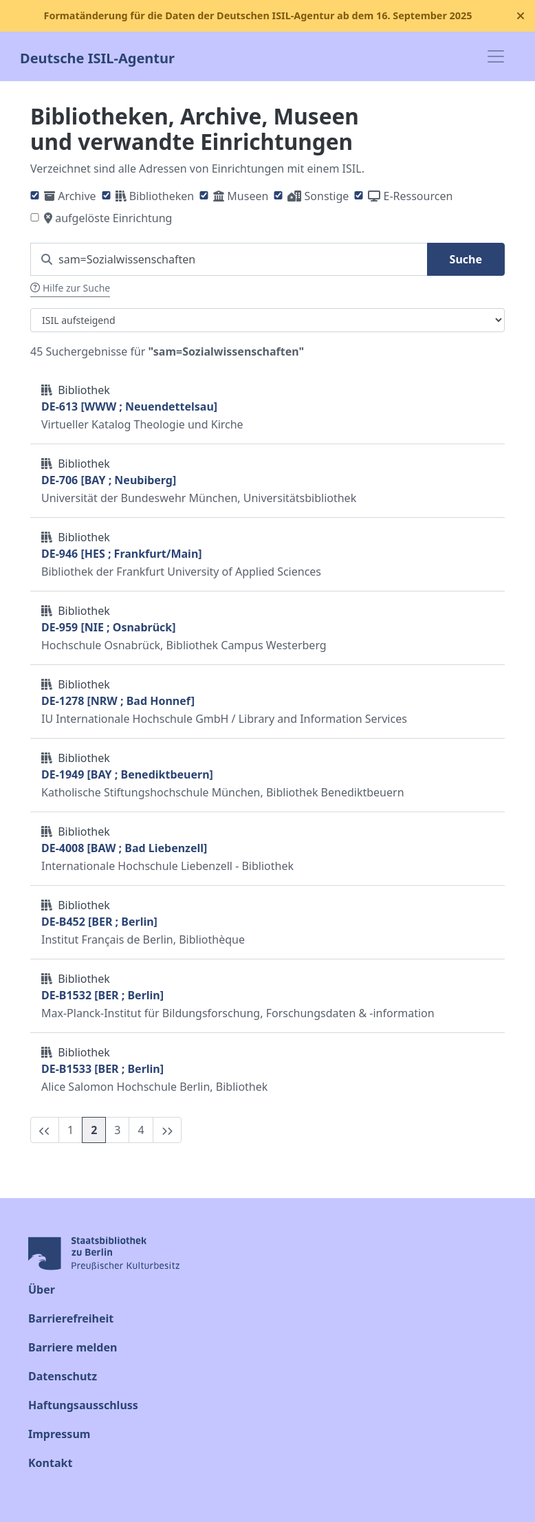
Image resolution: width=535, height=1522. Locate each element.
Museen (247, 196)
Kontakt (50, 1462)
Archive (77, 196)
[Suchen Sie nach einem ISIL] (229, 259)
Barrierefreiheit (70, 1318)
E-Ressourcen (418, 196)
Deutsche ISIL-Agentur (97, 57)
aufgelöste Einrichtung (113, 218)
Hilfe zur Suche (70, 287)
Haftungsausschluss (83, 1405)
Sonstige (327, 196)
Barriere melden (72, 1347)
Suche (466, 259)
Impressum (59, 1434)
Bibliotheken (161, 196)
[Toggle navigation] (496, 56)
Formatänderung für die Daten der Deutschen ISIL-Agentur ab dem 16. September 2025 (257, 15)
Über (41, 1289)
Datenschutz (62, 1376)
